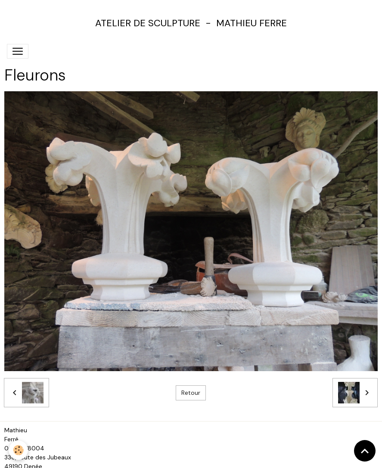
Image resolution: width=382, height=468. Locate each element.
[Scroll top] (365, 451)
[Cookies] (18, 450)
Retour (190, 393)
